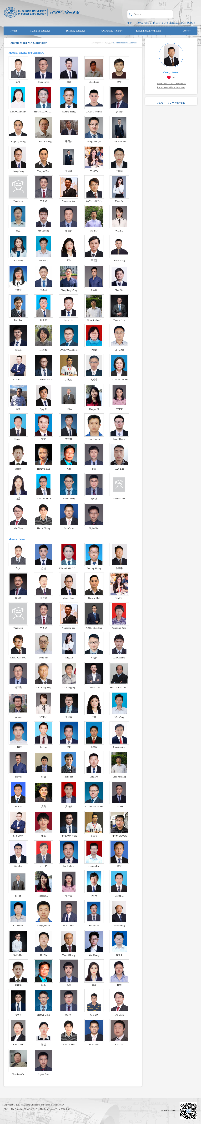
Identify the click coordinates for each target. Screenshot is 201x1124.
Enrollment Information (148, 30)
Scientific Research (41, 30)
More (187, 30)
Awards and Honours (112, 30)
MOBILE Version (169, 1110)
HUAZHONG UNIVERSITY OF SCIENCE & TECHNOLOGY (165, 23)
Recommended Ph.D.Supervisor (171, 83)
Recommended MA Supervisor (171, 87)
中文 (129, 23)
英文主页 (108, 43)
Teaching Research (76, 30)
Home (13, 30)
